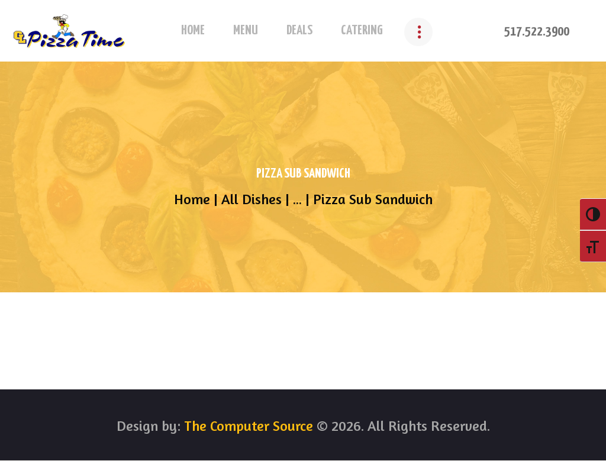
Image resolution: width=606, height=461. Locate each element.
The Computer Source (246, 425)
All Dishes (251, 199)
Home (192, 199)
